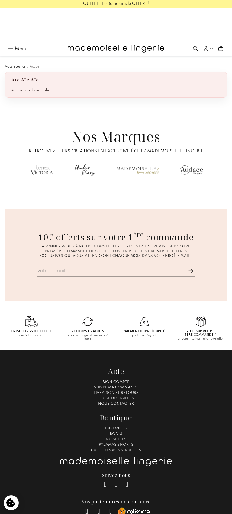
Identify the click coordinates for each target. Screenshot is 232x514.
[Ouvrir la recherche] (195, 16)
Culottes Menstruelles (116, 418)
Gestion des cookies (164, 506)
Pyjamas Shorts (116, 412)
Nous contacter (116, 371)
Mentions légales (65, 506)
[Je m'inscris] (191, 238)
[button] (208, 16)
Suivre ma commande (116, 355)
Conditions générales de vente (113, 506)
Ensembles (116, 396)
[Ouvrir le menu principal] (17, 16)
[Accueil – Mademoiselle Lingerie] (116, 16)
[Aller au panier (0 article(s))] (220, 16)
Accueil (35, 34)
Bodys (116, 401)
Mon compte (116, 349)
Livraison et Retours (116, 360)
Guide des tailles (116, 366)
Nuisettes (116, 407)
